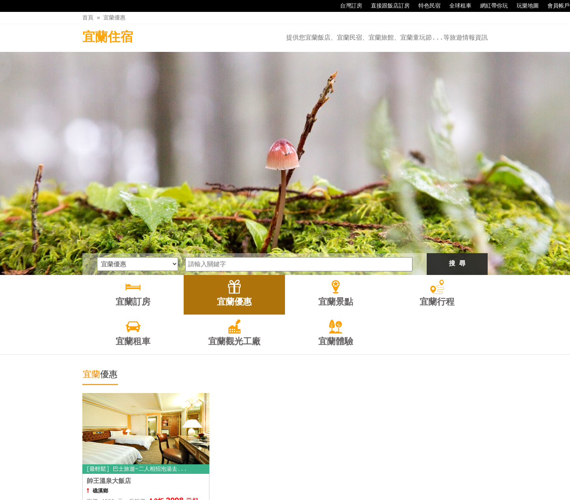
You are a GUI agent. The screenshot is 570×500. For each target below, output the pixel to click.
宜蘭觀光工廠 (350, 477)
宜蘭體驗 (389, 477)
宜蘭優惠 (114, 17)
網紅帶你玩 (490, 6)
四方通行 (289, 494)
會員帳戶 (555, 6)
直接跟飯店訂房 (386, 6)
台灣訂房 (347, 6)
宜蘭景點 (243, 477)
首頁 (87, 17)
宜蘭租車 (310, 477)
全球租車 (456, 6)
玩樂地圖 (524, 6)
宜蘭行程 (276, 477)
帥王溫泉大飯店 (109, 377)
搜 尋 (457, 159)
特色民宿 (425, 6)
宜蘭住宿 (107, 37)
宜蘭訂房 (176, 477)
